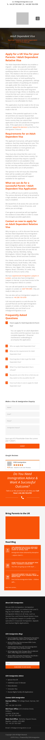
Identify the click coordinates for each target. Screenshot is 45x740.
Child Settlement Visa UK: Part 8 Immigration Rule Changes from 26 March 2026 (25, 575)
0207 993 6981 (27, 289)
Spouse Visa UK (13, 680)
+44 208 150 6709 (31, 4)
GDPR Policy (15, 737)
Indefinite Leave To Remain (17, 683)
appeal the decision (20, 127)
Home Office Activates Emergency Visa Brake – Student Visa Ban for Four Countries (23, 656)
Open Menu (38, 18)
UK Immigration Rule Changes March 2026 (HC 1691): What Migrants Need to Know (23, 652)
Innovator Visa (12, 689)
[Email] (22, 663)
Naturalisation (12, 686)
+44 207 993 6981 (15, 4)
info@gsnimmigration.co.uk (23, 2)
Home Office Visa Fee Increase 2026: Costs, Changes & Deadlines (25, 563)
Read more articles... (12, 587)
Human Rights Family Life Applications (20, 692)
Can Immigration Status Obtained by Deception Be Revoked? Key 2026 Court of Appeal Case (25, 548)
